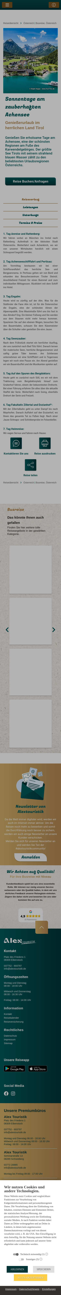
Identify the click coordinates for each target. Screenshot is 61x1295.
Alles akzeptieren (30, 1277)
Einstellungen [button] (49, 1289)
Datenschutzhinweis (29, 1289)
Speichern (44, 1269)
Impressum (11, 1289)
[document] (30, 1217)
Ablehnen (17, 1269)
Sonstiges (30, 1259)
